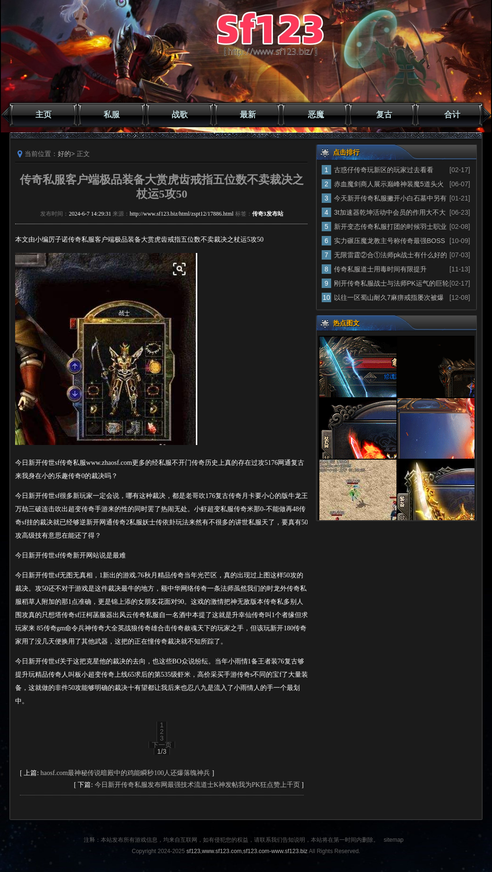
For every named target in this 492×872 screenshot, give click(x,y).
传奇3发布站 (267, 213)
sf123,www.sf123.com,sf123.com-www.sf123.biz (247, 851)
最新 (248, 114)
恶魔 (316, 114)
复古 (384, 114)
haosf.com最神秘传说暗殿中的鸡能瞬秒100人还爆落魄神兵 (126, 772)
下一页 (162, 745)
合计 (452, 114)
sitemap (394, 840)
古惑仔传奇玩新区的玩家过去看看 (383, 170)
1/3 (161, 751)
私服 (112, 114)
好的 (64, 153)
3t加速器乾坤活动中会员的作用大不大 (390, 212)
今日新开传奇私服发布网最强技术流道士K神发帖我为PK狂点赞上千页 (197, 784)
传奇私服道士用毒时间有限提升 (380, 269)
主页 (43, 114)
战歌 (180, 114)
